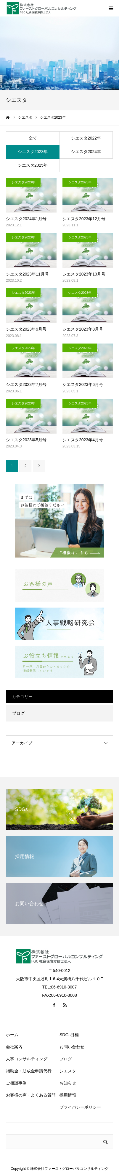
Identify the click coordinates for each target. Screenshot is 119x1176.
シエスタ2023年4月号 (82, 439)
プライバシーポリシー (80, 1107)
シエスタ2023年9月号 (26, 329)
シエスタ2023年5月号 (26, 439)
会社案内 (14, 1046)
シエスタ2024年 (86, 151)
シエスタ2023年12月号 (83, 218)
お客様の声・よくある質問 (31, 1095)
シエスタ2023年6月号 (82, 384)
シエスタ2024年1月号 (26, 218)
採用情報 (68, 1095)
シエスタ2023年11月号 (27, 274)
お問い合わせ (72, 1046)
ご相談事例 (16, 1083)
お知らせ (68, 1083)
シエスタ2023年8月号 (82, 329)
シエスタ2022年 (86, 138)
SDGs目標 (69, 1034)
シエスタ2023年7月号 (26, 384)
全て (33, 138)
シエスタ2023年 (33, 151)
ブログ (18, 713)
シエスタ (68, 1071)
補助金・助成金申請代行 (29, 1071)
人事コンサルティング (26, 1058)
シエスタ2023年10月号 (83, 274)
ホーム (12, 1034)
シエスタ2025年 (33, 165)
